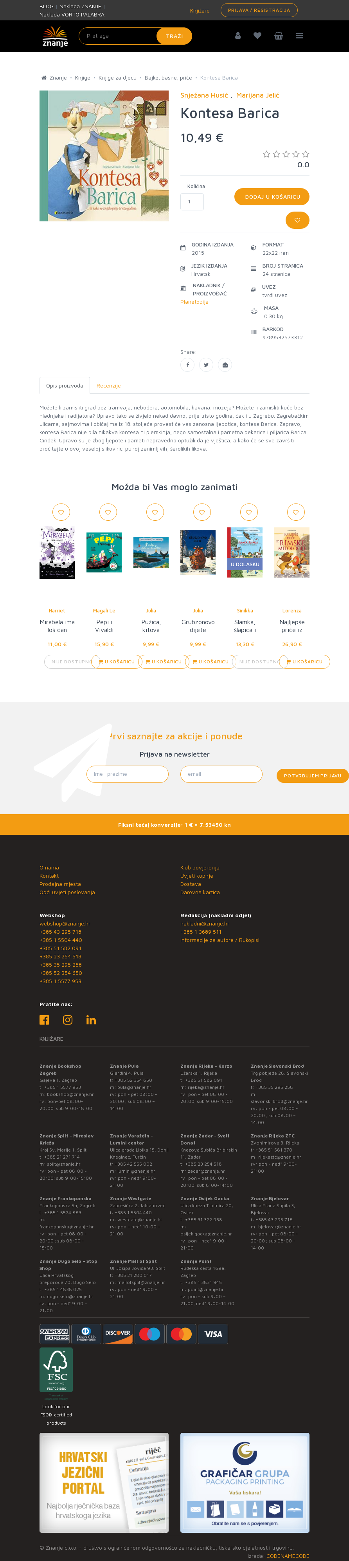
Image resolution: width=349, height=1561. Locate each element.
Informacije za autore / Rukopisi (219, 939)
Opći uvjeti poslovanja (67, 892)
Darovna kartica (200, 892)
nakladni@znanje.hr (204, 923)
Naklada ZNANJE (80, 6)
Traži (174, 36)
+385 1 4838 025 (63, 1289)
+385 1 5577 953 (60, 981)
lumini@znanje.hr (136, 1171)
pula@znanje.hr (134, 1087)
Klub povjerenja (199, 867)
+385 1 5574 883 (62, 1212)
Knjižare (199, 10)
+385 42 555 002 (133, 1164)
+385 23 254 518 (60, 956)
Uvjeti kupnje (196, 875)
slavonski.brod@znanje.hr (279, 1101)
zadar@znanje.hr (206, 1171)
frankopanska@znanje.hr (67, 1227)
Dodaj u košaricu (271, 196)
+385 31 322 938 (203, 1219)
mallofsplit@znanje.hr (141, 1282)
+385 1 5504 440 (61, 939)
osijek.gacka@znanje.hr (206, 1234)
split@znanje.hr (64, 1164)
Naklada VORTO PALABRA (72, 14)
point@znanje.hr (206, 1289)
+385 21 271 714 (62, 1157)
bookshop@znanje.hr (70, 1094)
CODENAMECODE (287, 1555)
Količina (196, 186)
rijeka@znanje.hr (206, 1087)
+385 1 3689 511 (200, 931)
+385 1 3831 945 (203, 1282)
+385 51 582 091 (60, 948)
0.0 (286, 159)
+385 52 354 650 (61, 972)
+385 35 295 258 (61, 964)
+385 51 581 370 (273, 1150)
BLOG (47, 6)
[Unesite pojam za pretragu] (135, 36)
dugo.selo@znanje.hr (70, 1296)
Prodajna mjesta (60, 883)
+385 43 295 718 (60, 931)
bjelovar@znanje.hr (279, 1227)
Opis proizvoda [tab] (64, 385)
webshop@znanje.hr (65, 923)
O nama (49, 867)
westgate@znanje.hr (139, 1219)
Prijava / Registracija (259, 10)
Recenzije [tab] (109, 385)
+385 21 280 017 (133, 1275)
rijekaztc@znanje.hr (279, 1157)
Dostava (190, 883)
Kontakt (49, 875)
